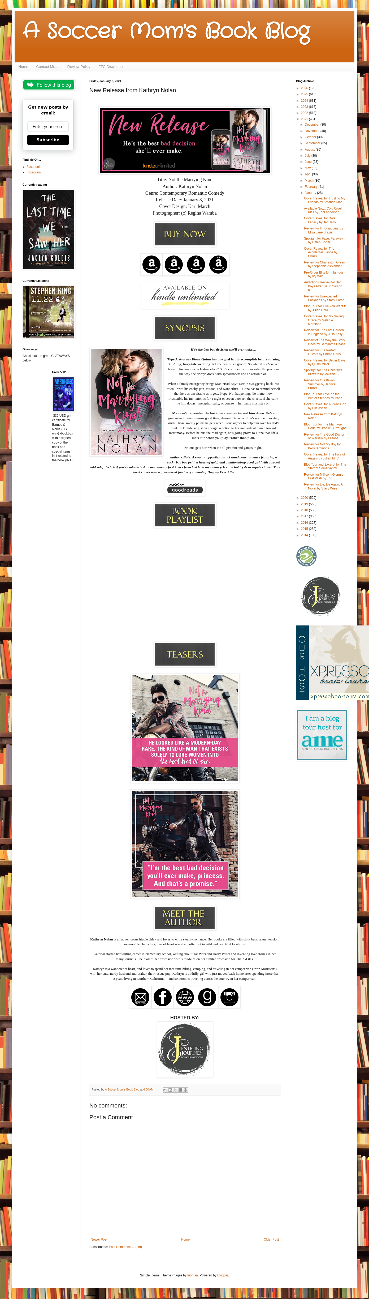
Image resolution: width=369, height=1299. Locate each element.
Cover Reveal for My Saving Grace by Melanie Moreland (324, 320)
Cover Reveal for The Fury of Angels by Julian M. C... (324, 456)
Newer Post (99, 1239)
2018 (305, 510)
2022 (305, 113)
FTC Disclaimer (111, 67)
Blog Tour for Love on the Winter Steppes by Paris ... (325, 396)
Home (23, 67)
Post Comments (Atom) (125, 1247)
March (310, 180)
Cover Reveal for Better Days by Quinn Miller (324, 362)
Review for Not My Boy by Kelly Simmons (322, 446)
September (313, 143)
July (308, 155)
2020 (305, 498)
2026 (305, 88)
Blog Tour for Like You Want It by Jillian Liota (325, 308)
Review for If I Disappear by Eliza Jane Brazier (323, 230)
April (308, 174)
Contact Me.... (47, 67)
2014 (305, 535)
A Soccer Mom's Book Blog (166, 32)
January (311, 193)
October (311, 137)
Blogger (222, 1275)
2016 (305, 523)
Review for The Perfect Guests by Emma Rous (322, 352)
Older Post (271, 1239)
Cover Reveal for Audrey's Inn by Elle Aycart (325, 406)
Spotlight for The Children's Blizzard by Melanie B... (323, 372)
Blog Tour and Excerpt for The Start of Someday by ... (325, 466)
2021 (305, 119)
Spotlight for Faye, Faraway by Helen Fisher (323, 240)
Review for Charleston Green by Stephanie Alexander (324, 264)
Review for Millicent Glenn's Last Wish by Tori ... (323, 476)
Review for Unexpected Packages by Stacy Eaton (324, 298)
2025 (305, 94)
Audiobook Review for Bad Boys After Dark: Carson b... (323, 286)
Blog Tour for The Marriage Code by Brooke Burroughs (325, 426)
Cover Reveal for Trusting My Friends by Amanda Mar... (324, 200)
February (311, 187)
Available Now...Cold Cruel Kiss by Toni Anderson (323, 210)
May (308, 168)
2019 (305, 504)
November (312, 131)
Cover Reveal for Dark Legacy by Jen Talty (320, 220)
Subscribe (48, 139)
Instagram (34, 172)
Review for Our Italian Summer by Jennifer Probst (320, 384)
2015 (305, 529)
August (310, 149)
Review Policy (78, 67)
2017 (305, 516)
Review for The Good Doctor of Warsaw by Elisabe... (324, 436)
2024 (305, 101)
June (308, 162)
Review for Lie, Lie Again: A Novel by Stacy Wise (323, 486)
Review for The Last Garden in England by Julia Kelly (324, 332)
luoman (192, 1275)
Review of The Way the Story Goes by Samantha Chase (324, 342)
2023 (305, 107)
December (312, 124)
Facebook (34, 167)
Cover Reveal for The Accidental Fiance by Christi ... (320, 252)
